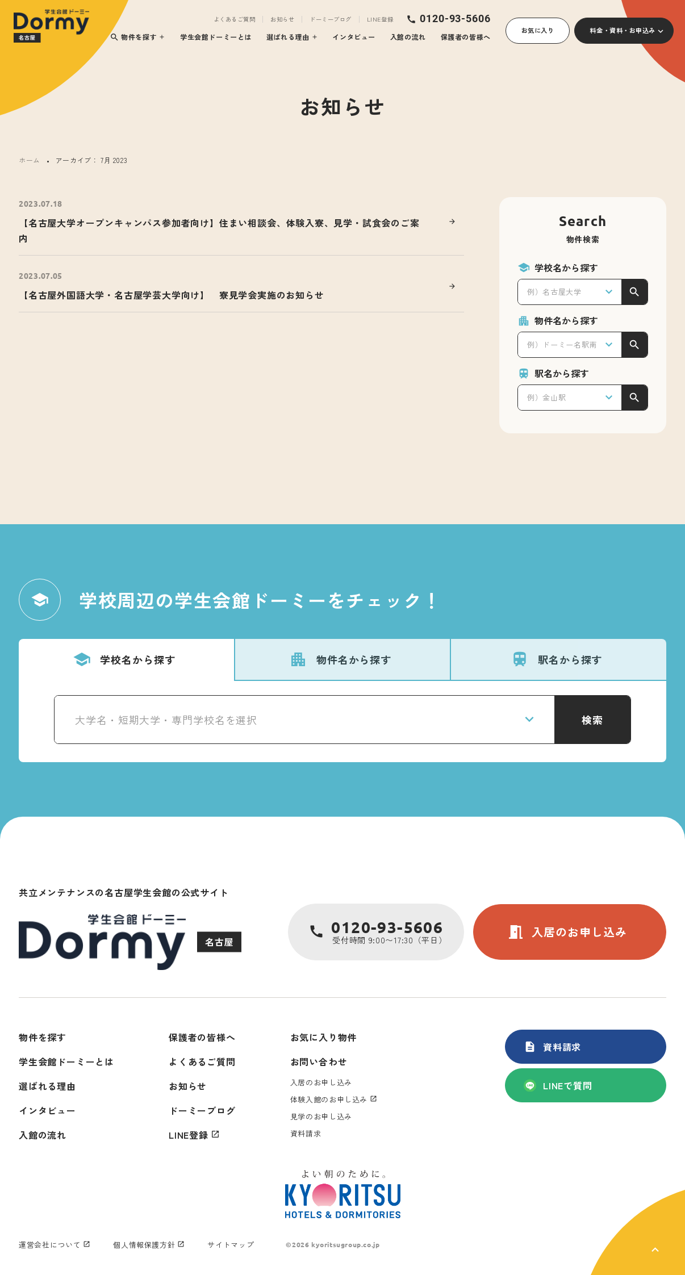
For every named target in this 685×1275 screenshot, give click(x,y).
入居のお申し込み (567, 932)
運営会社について (50, 1244)
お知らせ (282, 19)
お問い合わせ (319, 1061)
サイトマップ (230, 1244)
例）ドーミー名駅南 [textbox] (562, 344)
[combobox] (569, 291)
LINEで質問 (558, 1085)
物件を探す (133, 37)
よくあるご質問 (235, 19)
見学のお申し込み (321, 1116)
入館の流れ (408, 36)
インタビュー (353, 36)
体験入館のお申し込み (329, 1099)
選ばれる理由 (288, 36)
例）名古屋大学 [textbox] (554, 291)
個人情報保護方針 (144, 1244)
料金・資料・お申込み (622, 30)
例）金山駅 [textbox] (546, 397)
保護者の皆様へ (466, 36)
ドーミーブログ (331, 19)
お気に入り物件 (323, 1037)
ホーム (29, 160)
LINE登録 (380, 19)
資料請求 (552, 1047)
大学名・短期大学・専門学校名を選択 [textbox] (166, 719)
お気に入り (537, 30)
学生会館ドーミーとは (216, 36)
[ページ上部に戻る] (638, 1232)
